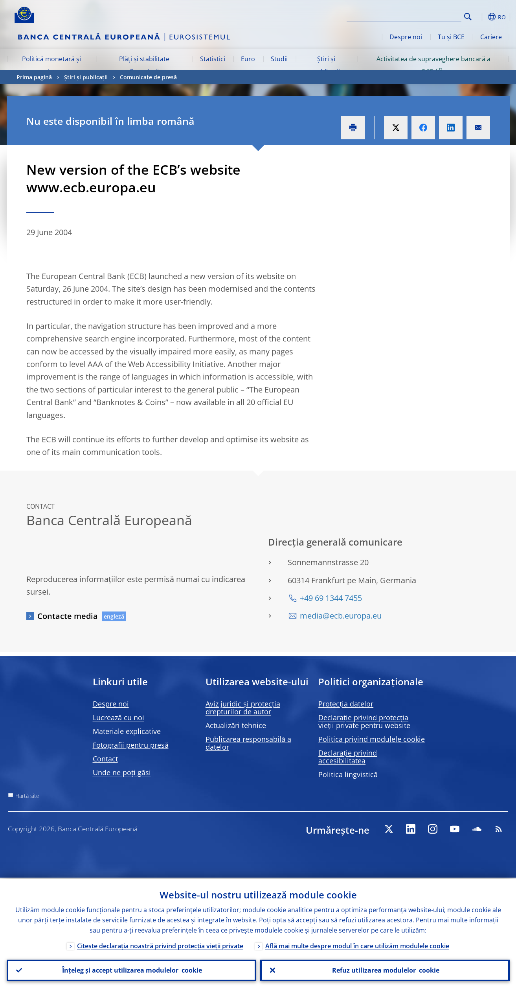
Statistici (212, 59)
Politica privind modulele (371, 739)
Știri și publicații (326, 65)
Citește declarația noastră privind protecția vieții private (160, 944)
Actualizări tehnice (236, 725)
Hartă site (27, 796)
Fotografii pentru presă (131, 745)
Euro (248, 59)
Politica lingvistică (348, 774)
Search (467, 17)
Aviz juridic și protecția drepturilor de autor (243, 707)
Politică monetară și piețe (51, 65)
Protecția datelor (345, 703)
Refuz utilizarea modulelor (385, 970)
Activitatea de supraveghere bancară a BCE (433, 65)
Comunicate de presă (148, 77)
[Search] (422, 16)
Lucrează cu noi (118, 717)
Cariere (491, 37)
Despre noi (405, 37)
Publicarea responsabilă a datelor (248, 743)
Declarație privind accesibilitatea (347, 756)
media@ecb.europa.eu (341, 615)
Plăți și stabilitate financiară (144, 65)
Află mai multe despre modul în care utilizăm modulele (357, 944)
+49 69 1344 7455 (331, 598)
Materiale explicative (127, 731)
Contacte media (67, 616)
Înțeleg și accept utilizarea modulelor (131, 970)
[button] (482, 17)
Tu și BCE (451, 37)
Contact (105, 758)
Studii (279, 59)
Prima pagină (34, 77)
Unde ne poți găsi (122, 772)
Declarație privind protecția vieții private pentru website (364, 721)
